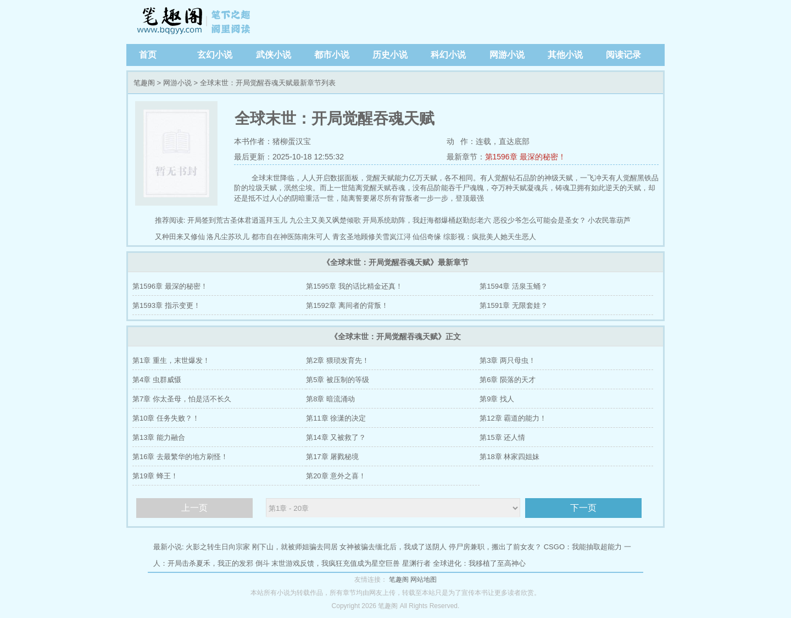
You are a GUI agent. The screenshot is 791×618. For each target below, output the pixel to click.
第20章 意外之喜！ (336, 476)
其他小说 (565, 54)
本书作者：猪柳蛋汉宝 (272, 141)
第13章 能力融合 (158, 437)
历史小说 (390, 54)
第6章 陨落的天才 (508, 380)
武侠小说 (273, 54)
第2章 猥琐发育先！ (337, 360)
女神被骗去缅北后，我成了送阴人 (393, 547)
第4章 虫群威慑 (156, 380)
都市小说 (331, 54)
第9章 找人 (497, 399)
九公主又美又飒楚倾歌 (325, 220)
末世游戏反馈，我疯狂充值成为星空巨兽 (335, 563)
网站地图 (423, 579)
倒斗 (262, 563)
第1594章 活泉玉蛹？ (514, 286)
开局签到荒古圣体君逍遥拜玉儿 (237, 220)
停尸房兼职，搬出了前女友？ (495, 547)
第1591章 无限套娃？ (514, 305)
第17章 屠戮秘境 (332, 457)
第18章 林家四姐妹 (509, 457)
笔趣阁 (195, 21)
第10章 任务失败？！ (165, 418)
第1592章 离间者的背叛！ (347, 305)
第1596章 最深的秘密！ (525, 156)
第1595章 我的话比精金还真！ (354, 286)
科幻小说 (448, 54)
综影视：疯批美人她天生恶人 (489, 237)
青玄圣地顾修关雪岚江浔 (371, 237)
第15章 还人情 (502, 437)
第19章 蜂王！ (155, 476)
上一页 (194, 507)
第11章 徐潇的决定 (336, 418)
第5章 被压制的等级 (337, 380)
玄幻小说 (214, 54)
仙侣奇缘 (427, 237)
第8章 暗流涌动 (330, 399)
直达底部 (514, 141)
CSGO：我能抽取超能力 (583, 547)
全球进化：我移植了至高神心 (479, 563)
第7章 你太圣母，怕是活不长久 (181, 399)
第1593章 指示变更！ (166, 305)
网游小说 (507, 54)
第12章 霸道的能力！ (513, 418)
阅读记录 (623, 54)
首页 (148, 54)
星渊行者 (416, 563)
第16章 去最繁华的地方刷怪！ (180, 457)
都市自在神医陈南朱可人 (291, 237)
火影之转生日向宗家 (218, 547)
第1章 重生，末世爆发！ (171, 360)
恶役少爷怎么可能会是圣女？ (539, 220)
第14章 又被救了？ (336, 437)
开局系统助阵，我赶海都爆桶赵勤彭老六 (427, 220)
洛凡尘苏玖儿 (228, 237)
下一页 (583, 507)
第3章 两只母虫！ (508, 360)
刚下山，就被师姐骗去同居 (295, 547)
